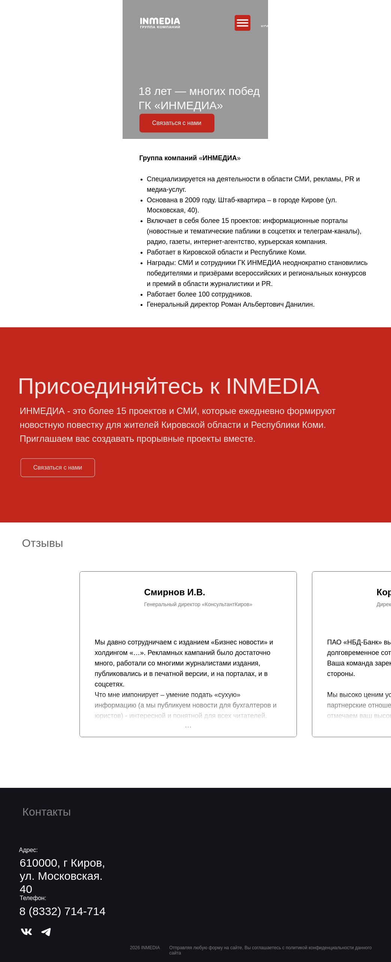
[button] (176, 123)
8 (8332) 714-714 (62, 911)
